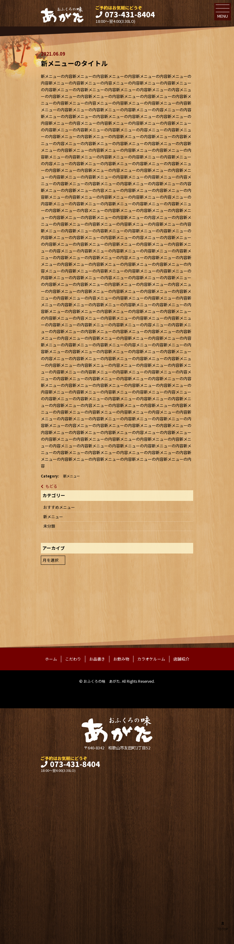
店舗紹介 (181, 659)
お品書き (97, 659)
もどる (51, 486)
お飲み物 (121, 659)
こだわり (73, 659)
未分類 (49, 526)
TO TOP (223, 925)
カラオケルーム (151, 659)
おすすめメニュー (59, 507)
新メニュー (71, 476)
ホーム (51, 659)
